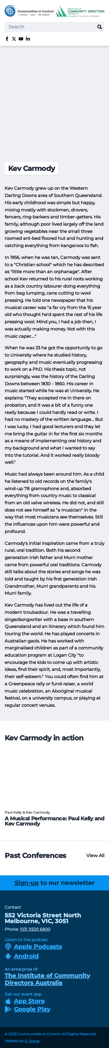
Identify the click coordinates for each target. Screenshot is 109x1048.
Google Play (27, 1009)
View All (95, 855)
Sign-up (27, 882)
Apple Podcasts (33, 946)
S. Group (32, 1041)
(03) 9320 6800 (35, 929)
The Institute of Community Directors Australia (47, 979)
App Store (25, 1001)
